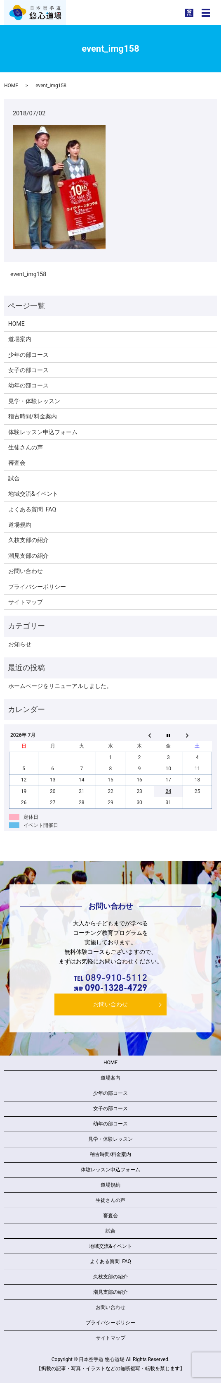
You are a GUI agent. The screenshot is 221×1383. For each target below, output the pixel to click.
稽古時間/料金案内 (32, 416)
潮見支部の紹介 (28, 555)
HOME (11, 85)
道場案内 (19, 339)
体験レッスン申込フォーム (43, 432)
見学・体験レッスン (34, 401)
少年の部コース (28, 354)
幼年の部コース (28, 385)
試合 (14, 478)
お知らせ (19, 644)
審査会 (17, 462)
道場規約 (19, 524)
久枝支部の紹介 (28, 540)
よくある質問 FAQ (32, 509)
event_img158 (28, 274)
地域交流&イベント (33, 493)
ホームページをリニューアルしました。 (60, 686)
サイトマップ (25, 602)
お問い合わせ (25, 571)
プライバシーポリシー (37, 586)
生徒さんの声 (25, 447)
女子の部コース (28, 370)
